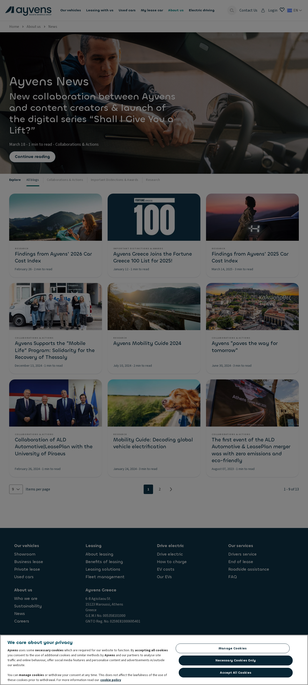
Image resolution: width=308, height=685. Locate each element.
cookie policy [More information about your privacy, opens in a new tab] (110, 680)
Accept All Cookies (235, 673)
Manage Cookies (233, 649)
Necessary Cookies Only (235, 661)
